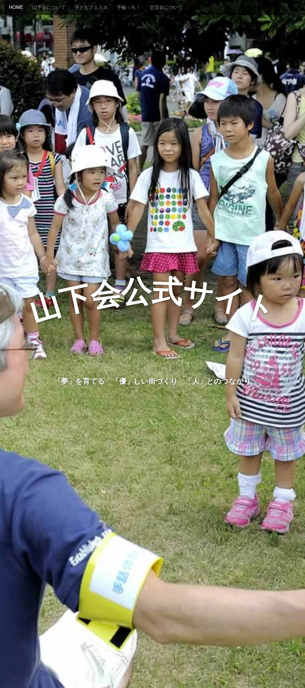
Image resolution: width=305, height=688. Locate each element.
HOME (16, 7)
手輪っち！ (129, 7)
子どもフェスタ (91, 7)
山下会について (49, 7)
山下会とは (152, 406)
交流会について (166, 7)
